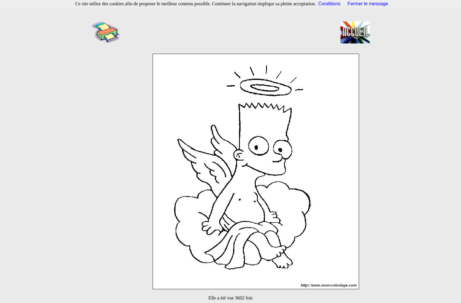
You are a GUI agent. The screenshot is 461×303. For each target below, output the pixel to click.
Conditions (329, 3)
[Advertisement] (232, 32)
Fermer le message (368, 3)
